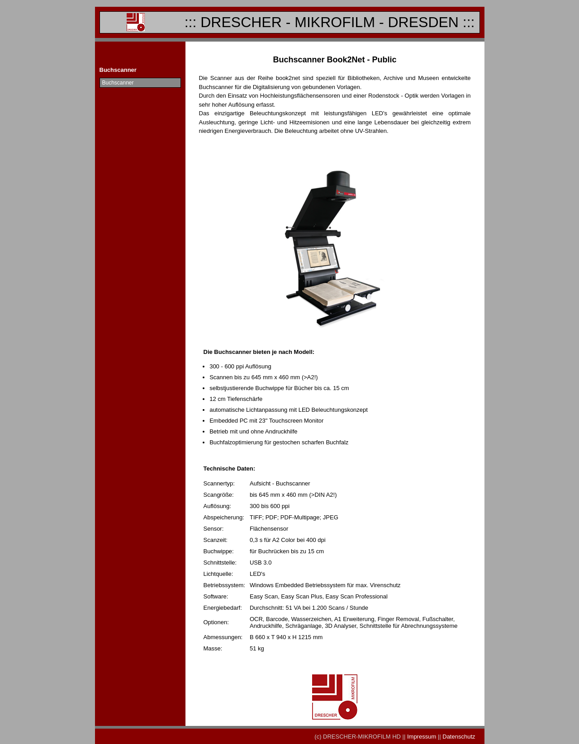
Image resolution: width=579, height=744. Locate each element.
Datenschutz (458, 736)
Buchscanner (118, 83)
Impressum (421, 736)
